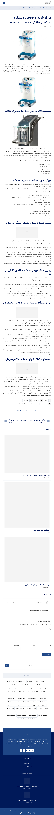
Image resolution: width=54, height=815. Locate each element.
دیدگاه (49, 628)
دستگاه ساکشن (45, 478)
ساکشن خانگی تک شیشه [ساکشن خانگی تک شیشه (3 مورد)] (41, 700)
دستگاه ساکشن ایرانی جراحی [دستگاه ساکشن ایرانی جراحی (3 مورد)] (24, 690)
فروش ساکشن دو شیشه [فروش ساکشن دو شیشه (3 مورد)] (32, 711)
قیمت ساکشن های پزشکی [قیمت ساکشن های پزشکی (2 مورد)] (31, 717)
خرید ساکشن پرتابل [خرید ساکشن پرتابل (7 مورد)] (43, 690)
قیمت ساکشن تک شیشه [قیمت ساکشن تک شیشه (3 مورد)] (42, 714)
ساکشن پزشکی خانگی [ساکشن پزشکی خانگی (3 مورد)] (42, 704)
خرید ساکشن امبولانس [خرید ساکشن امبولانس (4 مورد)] (42, 687)
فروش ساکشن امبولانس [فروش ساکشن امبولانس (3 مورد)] (20, 707)
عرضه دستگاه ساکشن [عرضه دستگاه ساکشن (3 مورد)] (21, 704)
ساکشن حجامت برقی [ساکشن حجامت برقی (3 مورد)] (21, 697)
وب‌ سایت (16, 644)
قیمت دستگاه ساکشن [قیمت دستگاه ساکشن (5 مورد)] (22, 711)
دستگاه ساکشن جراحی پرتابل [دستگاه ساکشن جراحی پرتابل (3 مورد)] (33, 694)
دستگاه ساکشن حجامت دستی (31, 149)
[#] (29, 749)
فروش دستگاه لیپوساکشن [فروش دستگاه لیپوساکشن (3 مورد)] (31, 707)
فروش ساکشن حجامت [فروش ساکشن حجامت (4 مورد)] (10, 707)
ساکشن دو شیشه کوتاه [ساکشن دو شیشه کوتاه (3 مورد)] (31, 700)
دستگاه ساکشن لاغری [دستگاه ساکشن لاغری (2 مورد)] (42, 697)
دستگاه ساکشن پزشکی (34, 404)
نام (50, 644)
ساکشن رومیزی (45, 532)
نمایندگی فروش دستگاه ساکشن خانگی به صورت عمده (27, 784)
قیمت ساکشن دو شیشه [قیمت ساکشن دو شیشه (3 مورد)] (11, 714)
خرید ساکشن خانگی (43, 404)
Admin (46, 400)
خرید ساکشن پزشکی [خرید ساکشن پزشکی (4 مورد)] (34, 690)
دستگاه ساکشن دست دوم (27, 377)
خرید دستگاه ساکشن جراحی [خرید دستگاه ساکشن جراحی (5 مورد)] (38, 683)
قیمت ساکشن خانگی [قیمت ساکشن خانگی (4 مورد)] (32, 714)
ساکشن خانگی (25, 400)
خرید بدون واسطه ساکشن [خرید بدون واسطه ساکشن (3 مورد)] (20, 680)
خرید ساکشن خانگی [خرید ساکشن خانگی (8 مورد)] (22, 687)
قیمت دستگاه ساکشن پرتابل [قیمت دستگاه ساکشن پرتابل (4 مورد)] (11, 711)
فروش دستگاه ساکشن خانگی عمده (22, 404)
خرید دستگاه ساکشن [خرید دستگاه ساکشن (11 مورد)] (10, 680)
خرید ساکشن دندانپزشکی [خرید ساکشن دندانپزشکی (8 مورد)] (12, 687)
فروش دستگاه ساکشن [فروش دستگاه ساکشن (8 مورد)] (12, 704)
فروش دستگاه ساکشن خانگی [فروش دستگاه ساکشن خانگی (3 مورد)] (43, 707)
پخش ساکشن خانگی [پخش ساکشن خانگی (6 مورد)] (21, 717)
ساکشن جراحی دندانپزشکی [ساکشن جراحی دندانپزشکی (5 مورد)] (31, 697)
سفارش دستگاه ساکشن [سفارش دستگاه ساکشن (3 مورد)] (32, 704)
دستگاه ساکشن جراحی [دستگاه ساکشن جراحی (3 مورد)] (44, 694)
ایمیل (34, 644)
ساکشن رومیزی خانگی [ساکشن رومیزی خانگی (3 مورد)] (21, 700)
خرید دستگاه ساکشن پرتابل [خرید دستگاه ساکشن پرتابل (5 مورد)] (26, 683)
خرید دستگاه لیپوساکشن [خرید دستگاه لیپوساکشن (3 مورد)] (15, 683)
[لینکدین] (27, 749)
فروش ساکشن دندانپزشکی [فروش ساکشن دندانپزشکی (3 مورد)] (43, 711)
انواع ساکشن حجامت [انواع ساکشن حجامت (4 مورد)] (43, 680)
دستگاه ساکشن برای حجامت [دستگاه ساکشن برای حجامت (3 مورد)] (11, 690)
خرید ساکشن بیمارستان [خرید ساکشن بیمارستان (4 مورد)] (32, 687)
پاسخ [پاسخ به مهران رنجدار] (47, 612)
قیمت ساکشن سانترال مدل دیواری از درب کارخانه (27, 798)
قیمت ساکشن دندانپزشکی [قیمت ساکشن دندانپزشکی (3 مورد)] (21, 714)
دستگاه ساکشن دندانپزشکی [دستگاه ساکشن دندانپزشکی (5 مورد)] (10, 694)
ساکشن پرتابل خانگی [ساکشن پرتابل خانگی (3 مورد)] (11, 700)
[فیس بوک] (32, 749)
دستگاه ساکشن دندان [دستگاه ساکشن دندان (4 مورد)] (21, 694)
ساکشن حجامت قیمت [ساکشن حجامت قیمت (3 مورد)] (11, 697)
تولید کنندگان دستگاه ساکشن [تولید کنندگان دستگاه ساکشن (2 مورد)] (32, 680)
